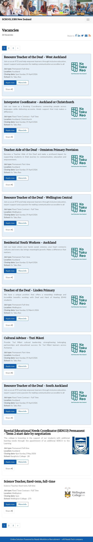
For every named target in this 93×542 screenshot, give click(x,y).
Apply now (10, 82)
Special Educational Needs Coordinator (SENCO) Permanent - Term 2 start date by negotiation (44, 432)
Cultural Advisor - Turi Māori (24, 338)
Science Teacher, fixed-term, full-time (29, 481)
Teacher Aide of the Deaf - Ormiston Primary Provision (41, 150)
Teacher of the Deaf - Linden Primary (29, 290)
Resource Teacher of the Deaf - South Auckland (36, 385)
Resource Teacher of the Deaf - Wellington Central (38, 197)
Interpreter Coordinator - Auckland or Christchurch (39, 102)
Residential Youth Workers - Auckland (30, 242)
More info (22, 82)
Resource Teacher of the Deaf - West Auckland (35, 57)
